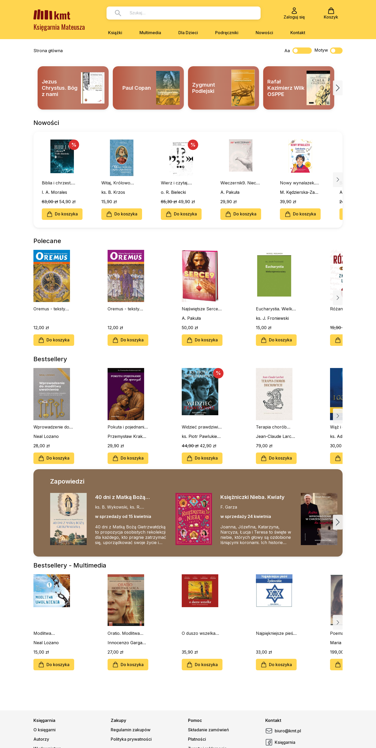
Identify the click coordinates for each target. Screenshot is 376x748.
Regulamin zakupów (130, 729)
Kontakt (297, 32)
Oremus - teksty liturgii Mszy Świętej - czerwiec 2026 (127, 308)
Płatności (197, 739)
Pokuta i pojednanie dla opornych (127, 427)
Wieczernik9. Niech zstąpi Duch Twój (239, 182)
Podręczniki (226, 32)
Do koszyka (62, 214)
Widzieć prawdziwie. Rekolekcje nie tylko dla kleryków (201, 427)
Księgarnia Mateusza (59, 27)
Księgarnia (280, 742)
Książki (115, 32)
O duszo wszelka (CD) (198, 633)
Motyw (328, 50)
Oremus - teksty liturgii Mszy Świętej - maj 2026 (52, 308)
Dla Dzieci (188, 32)
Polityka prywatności (131, 739)
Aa (287, 50)
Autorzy (41, 739)
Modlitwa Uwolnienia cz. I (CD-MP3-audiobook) (49, 633)
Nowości (264, 32)
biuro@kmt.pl (283, 730)
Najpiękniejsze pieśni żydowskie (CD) (276, 633)
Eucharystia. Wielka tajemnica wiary (275, 308)
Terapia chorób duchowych (271, 427)
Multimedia (150, 32)
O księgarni (44, 729)
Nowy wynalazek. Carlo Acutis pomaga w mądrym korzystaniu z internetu (299, 182)
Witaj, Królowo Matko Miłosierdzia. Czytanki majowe (120, 182)
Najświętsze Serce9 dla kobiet (201, 308)
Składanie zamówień (208, 729)
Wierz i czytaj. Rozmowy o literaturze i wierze (179, 182)
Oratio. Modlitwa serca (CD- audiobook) (124, 633)
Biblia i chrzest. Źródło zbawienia (59, 182)
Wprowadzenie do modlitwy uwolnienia (53, 427)
